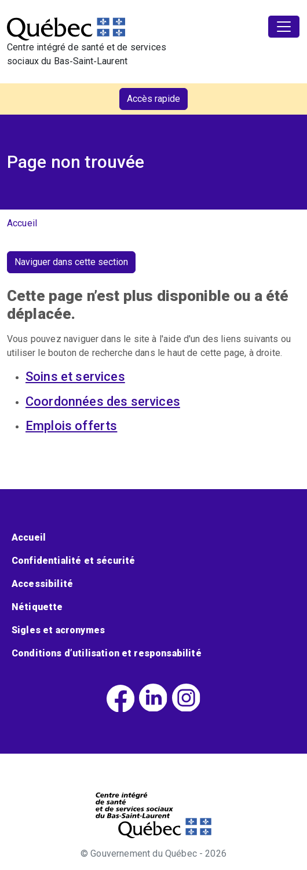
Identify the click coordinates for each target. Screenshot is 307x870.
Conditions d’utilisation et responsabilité (107, 653)
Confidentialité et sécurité (73, 560)
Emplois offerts (71, 426)
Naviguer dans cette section (71, 261)
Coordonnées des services (102, 401)
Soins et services (75, 376)
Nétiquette (37, 606)
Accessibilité (42, 583)
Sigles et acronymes (58, 630)
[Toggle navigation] (284, 26)
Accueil (22, 223)
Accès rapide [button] (153, 98)
